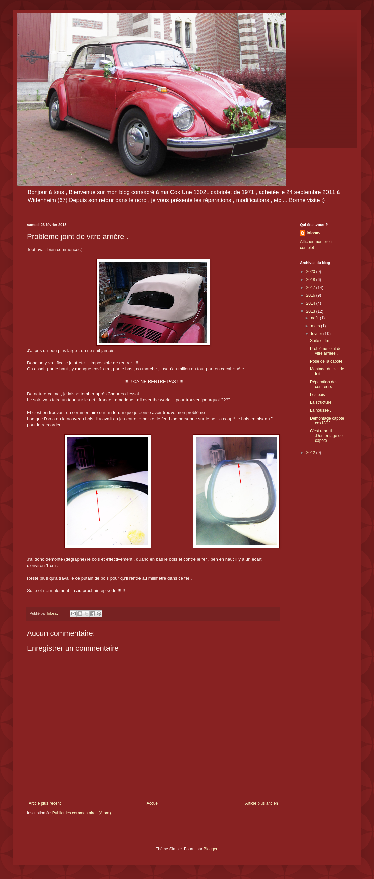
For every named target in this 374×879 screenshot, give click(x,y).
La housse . (320, 410)
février (317, 333)
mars (316, 326)
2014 (311, 303)
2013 (311, 311)
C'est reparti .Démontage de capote (326, 436)
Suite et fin (319, 340)
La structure (320, 402)
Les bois (317, 394)
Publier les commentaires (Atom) (81, 813)
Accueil (153, 803)
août (315, 318)
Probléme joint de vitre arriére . (325, 351)
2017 (311, 287)
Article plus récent (45, 803)
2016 (311, 295)
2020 (311, 271)
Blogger (210, 849)
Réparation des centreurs (323, 384)
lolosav (313, 233)
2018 (311, 279)
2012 (311, 452)
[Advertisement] (323, 567)
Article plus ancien (261, 803)
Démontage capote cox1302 (327, 420)
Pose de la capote (326, 361)
